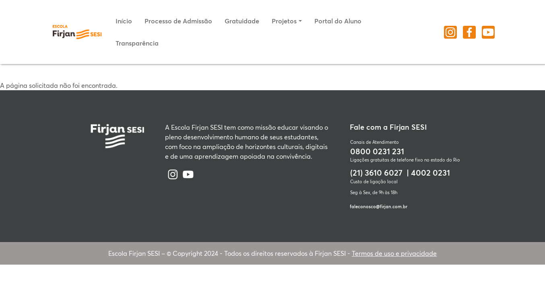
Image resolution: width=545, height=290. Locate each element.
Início (124, 21)
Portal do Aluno (337, 21)
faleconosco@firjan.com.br (378, 206)
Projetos (284, 21)
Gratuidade (242, 21)
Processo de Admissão (178, 21)
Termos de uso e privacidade (394, 253)
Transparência (137, 43)
